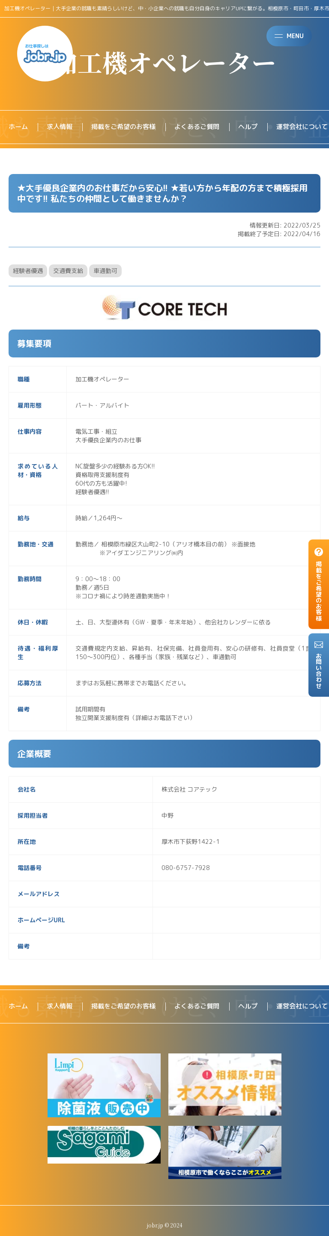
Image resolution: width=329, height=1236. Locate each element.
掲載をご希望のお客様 (128, 127)
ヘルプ (258, 127)
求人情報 (61, 127)
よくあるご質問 (206, 127)
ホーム (19, 127)
